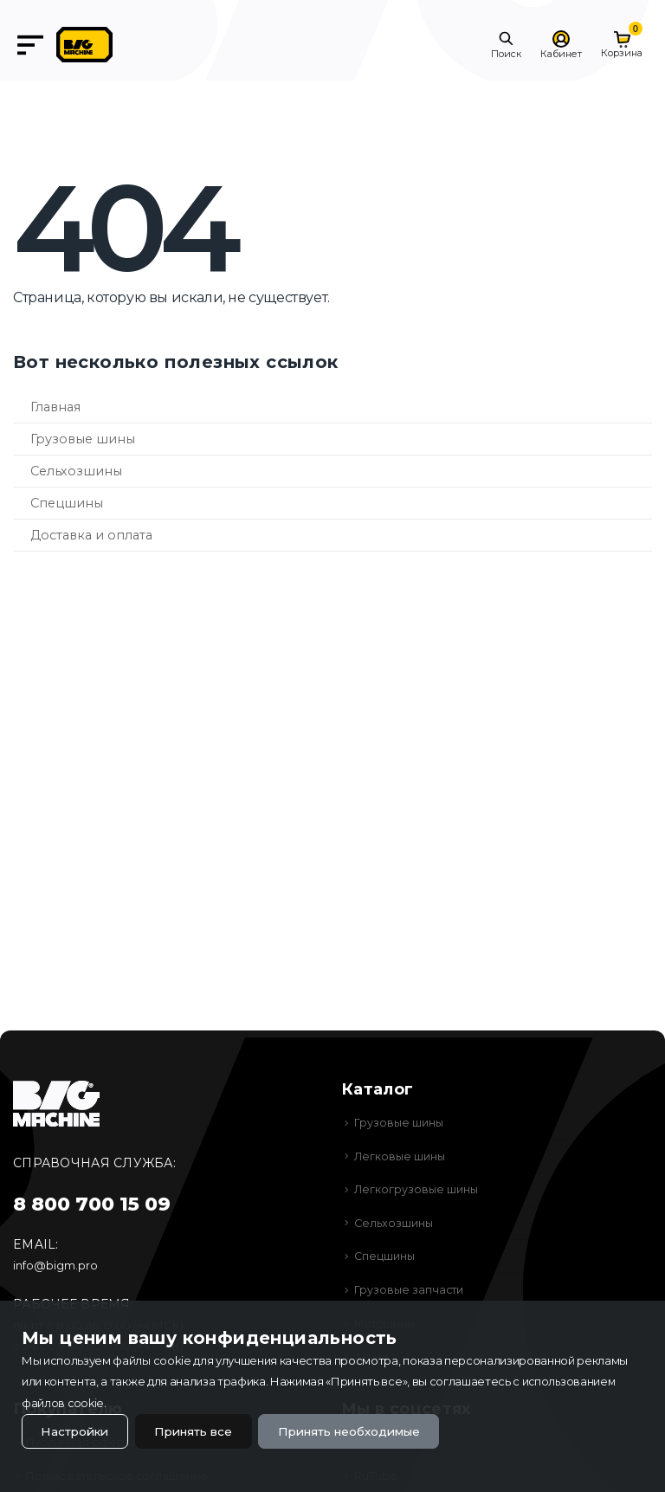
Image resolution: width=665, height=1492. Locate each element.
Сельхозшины (76, 471)
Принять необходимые (367, 1430)
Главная (55, 407)
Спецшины (66, 503)
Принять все (202, 1430)
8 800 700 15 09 (92, 1204)
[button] (506, 45)
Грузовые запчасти (410, 1289)
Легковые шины (401, 1156)
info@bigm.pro (55, 1265)
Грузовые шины (82, 439)
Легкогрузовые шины (417, 1189)
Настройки (77, 1430)
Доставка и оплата (91, 535)
